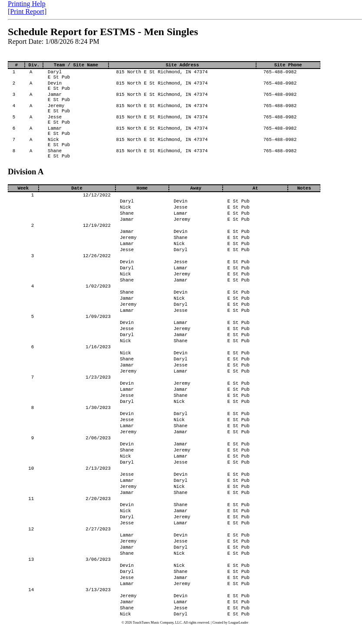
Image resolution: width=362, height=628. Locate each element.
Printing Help (27, 3)
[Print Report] (27, 11)
